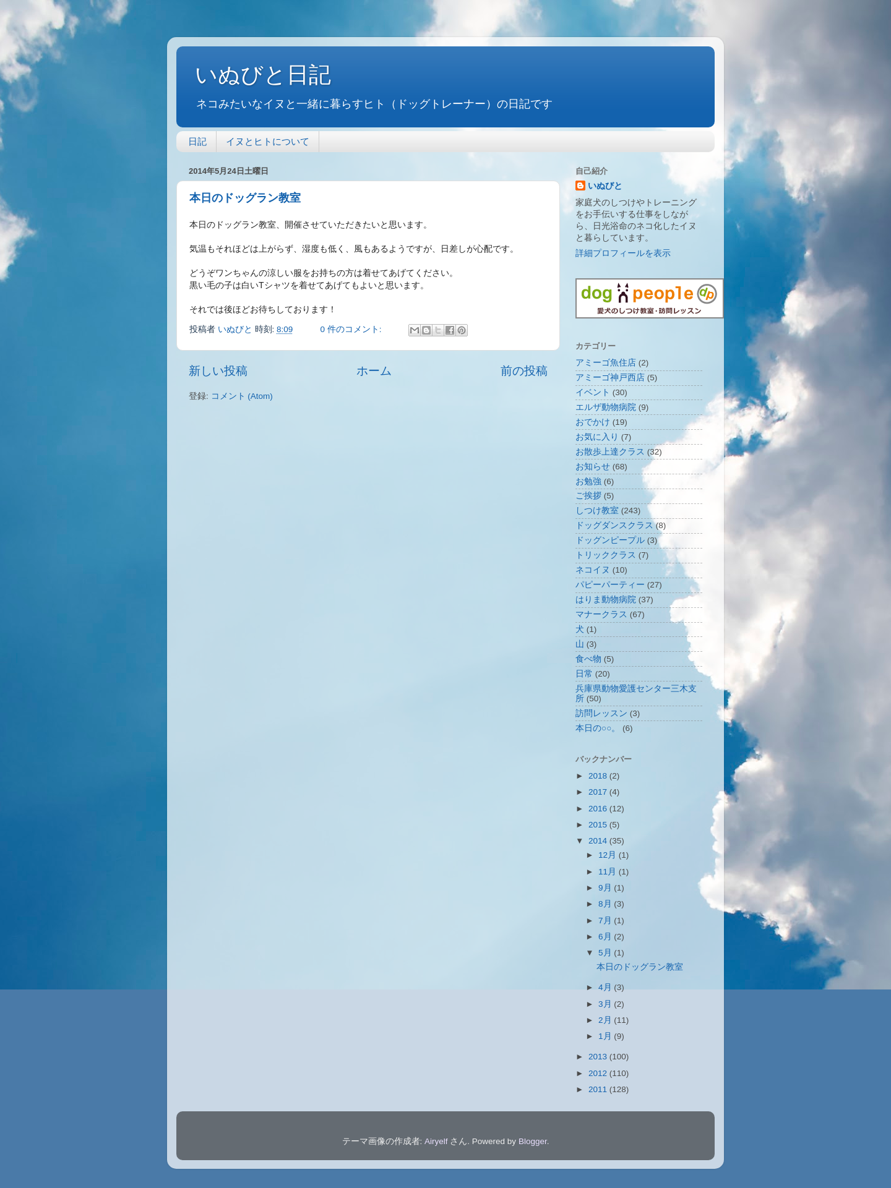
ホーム (374, 370)
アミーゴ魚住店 (605, 362)
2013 (598, 1056)
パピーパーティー (610, 584)
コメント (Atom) (242, 396)
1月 (606, 1036)
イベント (592, 392)
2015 (598, 824)
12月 (608, 855)
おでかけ (592, 422)
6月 (606, 936)
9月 (606, 887)
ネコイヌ (592, 570)
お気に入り (597, 437)
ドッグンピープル (610, 540)
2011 (598, 1089)
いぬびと (605, 185)
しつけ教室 (597, 510)
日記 (197, 141)
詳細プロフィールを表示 (623, 253)
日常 (584, 673)
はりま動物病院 (605, 599)
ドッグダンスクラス (614, 525)
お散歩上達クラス (610, 451)
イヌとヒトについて (267, 141)
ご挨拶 (588, 495)
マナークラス (601, 614)
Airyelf (436, 1141)
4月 (606, 987)
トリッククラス (605, 555)
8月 (606, 903)
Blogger (533, 1141)
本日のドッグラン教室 (245, 198)
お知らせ (592, 466)
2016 (598, 808)
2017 (598, 792)
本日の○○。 (597, 728)
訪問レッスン (601, 713)
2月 (606, 1020)
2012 (598, 1073)
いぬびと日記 (263, 74)
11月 (608, 871)
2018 (598, 775)
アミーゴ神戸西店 (610, 377)
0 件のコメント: (352, 329)
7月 (606, 920)
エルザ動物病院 (605, 407)
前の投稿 (524, 370)
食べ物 (588, 659)
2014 (598, 840)
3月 (606, 1004)
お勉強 (588, 481)
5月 (606, 952)
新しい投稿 (218, 370)
